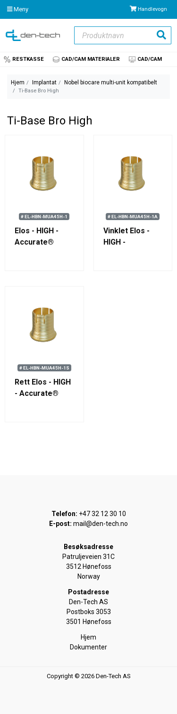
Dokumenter (88, 647)
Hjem (18, 82)
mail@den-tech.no (100, 523)
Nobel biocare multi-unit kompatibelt (110, 82)
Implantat (44, 82)
